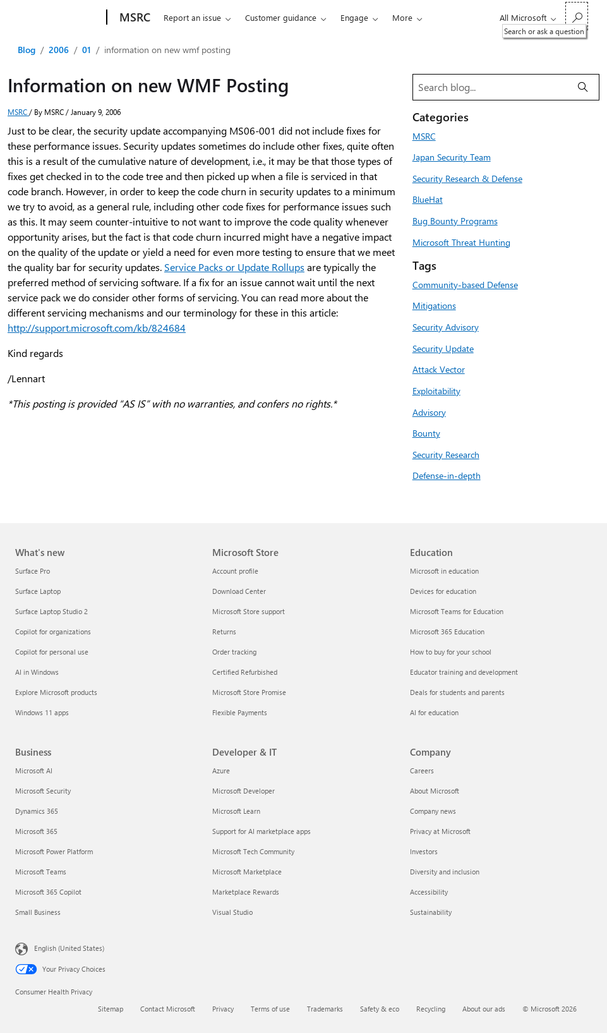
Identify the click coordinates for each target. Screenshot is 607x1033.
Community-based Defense (465, 284)
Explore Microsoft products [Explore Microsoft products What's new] (56, 692)
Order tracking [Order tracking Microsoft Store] (234, 651)
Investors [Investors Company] (424, 851)
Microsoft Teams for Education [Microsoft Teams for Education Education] (456, 611)
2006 (59, 50)
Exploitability (436, 390)
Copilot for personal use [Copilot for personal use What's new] (51, 651)
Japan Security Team (451, 156)
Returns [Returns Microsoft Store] (224, 631)
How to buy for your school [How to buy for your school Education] (450, 651)
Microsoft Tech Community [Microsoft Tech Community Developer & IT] (253, 851)
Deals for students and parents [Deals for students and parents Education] (457, 692)
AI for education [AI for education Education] (434, 712)
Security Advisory (445, 326)
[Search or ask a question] (576, 16)
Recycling (430, 1008)
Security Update (443, 348)
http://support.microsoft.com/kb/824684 (97, 327)
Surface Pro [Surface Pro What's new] (32, 571)
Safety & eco (379, 1008)
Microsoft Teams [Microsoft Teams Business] (40, 871)
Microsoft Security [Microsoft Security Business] (43, 790)
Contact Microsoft (167, 1008)
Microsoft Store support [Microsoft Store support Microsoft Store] (248, 611)
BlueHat (427, 199)
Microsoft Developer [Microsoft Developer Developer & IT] (243, 790)
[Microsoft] (58, 18)
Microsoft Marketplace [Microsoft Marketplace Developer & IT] (247, 871)
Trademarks (325, 1008)
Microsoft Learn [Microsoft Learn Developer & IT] (236, 811)
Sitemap (110, 1008)
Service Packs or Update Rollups (234, 267)
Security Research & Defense (467, 178)
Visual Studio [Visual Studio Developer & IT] (232, 912)
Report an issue (192, 17)
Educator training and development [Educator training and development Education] (464, 672)
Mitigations (434, 305)
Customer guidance (280, 17)
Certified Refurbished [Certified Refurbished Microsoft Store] (244, 672)
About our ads (483, 1008)
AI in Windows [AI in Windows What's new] (37, 672)
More (402, 17)
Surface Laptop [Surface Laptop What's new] (38, 591)
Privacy (223, 1008)
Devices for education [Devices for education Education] (443, 591)
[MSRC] (133, 18)
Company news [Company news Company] (433, 811)
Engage (354, 17)
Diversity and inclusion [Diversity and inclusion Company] (444, 871)
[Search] (583, 87)
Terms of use (270, 1008)
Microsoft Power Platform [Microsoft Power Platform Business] (54, 851)
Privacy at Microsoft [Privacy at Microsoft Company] (440, 831)
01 (86, 50)
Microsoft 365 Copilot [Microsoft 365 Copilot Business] (48, 892)
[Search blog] (490, 87)
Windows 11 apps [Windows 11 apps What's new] (42, 712)
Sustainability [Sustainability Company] (431, 912)
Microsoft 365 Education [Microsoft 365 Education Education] (447, 631)
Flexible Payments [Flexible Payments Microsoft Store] (239, 712)
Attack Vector (438, 369)
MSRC (18, 112)
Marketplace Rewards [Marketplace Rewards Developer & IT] (245, 892)
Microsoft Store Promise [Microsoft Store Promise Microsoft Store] (249, 692)
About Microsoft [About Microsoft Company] (434, 790)
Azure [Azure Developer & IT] (221, 770)
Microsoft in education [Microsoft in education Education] (444, 571)
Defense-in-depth (446, 475)
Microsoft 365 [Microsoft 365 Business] (36, 831)
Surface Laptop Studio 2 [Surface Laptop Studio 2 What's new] (51, 611)
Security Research (445, 454)
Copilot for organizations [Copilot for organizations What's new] (53, 631)
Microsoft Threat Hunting (461, 242)
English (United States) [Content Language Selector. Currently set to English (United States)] (69, 948)
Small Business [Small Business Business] (38, 912)
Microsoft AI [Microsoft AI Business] (33, 770)
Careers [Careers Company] (422, 770)
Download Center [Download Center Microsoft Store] (239, 591)
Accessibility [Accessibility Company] (429, 892)
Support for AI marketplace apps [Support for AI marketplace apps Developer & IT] (261, 831)
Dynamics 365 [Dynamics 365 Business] (36, 811)
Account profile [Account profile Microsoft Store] (235, 571)
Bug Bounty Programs (455, 220)
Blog (26, 50)
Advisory (429, 412)
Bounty (426, 432)
